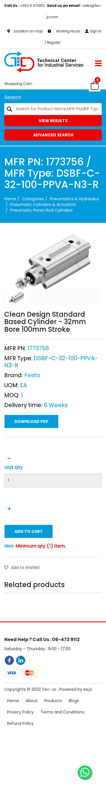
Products (53, 702)
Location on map (25, 31)
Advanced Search (53, 135)
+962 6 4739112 (25, 5)
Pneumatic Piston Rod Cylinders (41, 210)
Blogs (74, 702)
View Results (53, 121)
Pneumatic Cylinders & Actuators (43, 204)
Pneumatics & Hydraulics (74, 199)
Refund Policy (20, 724)
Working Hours (64, 31)
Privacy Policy (20, 713)
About (32, 702)
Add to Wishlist (22, 569)
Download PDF (31, 423)
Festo (32, 377)
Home (10, 199)
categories (33, 199)
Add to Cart (28, 533)
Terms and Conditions (62, 713)
